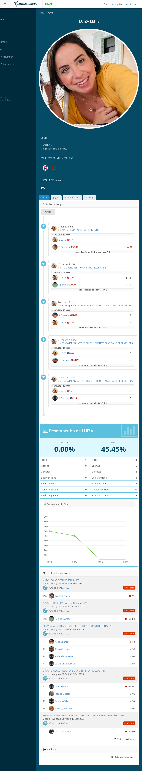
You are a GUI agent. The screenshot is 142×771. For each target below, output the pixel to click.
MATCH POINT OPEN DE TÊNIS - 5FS (87, 222)
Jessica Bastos (69, 696)
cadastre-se (130, 4)
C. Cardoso (71, 360)
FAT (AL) (72, 590)
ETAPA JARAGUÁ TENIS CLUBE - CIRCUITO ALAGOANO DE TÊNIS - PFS (85, 629)
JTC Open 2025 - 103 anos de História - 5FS (91, 260)
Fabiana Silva (69, 704)
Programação (79, 190)
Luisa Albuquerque (72, 666)
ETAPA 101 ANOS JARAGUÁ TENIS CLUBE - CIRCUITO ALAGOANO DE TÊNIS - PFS (90, 718)
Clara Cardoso (69, 652)
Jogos (63, 190)
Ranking (96, 190)
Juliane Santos (69, 621)
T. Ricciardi (71, 240)
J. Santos (70, 277)
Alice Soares (68, 644)
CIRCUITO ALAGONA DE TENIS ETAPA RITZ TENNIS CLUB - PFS (81, 673)
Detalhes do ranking (122, 759)
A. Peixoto (70, 401)
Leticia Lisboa (69, 689)
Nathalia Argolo (70, 734)
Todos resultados (123, 741)
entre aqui (114, 4)
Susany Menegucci (72, 711)
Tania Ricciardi (69, 598)
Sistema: (6, 73)
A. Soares (70, 311)
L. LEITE (69, 232)
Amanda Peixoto (71, 659)
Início (48, 13)
